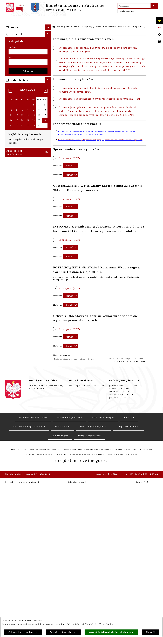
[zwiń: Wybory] (49, 58)
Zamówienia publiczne (69, 568)
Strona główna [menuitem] (15, 378)
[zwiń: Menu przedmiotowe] (49, 25)
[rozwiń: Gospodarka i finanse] (49, 224)
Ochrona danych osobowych (22, 632)
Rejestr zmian (62, 577)
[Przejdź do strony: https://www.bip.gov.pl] (159, 27)
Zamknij (150, 632)
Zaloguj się (28, 431)
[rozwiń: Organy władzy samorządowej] (49, 40)
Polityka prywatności (89, 586)
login (12, 407)
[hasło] (28, 422)
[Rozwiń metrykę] (70, 158)
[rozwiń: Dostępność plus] (49, 349)
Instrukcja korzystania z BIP (29, 577)
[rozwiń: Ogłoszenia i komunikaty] (49, 294)
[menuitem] (28, 33)
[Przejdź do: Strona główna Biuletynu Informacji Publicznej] (53, 19)
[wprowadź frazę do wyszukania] (134, 6)
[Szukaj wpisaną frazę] (154, 6)
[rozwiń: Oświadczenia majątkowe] (49, 309)
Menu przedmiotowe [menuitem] (19, 25)
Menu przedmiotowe (69, 19)
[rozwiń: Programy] (49, 334)
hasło (12, 417)
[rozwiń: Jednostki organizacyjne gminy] (49, 276)
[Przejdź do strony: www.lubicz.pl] (159, 34)
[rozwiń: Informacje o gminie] (49, 33)
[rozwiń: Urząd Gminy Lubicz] (49, 159)
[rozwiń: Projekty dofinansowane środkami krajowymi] (49, 265)
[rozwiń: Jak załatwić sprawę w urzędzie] (49, 167)
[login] (28, 411)
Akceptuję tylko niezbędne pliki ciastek (111, 632)
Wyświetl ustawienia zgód (63, 632)
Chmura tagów (60, 586)
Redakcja (129, 568)
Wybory (88, 19)
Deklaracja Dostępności (93, 577)
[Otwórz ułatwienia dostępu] (159, 20)
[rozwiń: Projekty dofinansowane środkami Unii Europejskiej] (49, 254)
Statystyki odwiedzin (128, 577)
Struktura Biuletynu (103, 568)
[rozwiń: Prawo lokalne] (49, 152)
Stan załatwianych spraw (33, 568)
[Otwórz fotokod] (159, 41)
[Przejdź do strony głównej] (54, 7)
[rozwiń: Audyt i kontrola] (49, 301)
